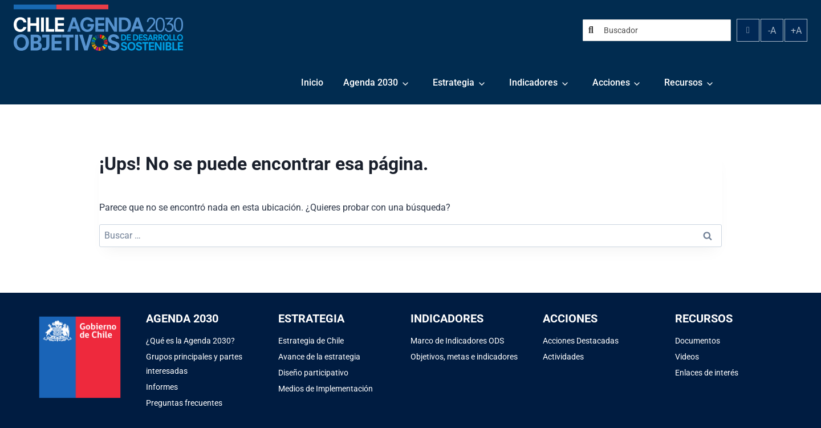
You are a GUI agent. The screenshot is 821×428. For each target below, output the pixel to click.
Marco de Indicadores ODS (457, 340)
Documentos (697, 340)
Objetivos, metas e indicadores (464, 356)
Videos (687, 356)
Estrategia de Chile (311, 340)
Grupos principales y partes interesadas (194, 363)
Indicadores (533, 82)
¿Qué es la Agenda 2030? (190, 340)
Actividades (563, 356)
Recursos (683, 82)
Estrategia (453, 82)
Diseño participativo (313, 372)
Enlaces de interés (706, 372)
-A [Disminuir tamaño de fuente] (772, 30)
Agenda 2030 (370, 82)
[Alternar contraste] (748, 30)
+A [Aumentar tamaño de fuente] (796, 30)
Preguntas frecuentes (184, 402)
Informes (162, 386)
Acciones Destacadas (581, 340)
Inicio (312, 82)
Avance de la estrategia (319, 356)
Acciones (611, 82)
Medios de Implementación (325, 388)
